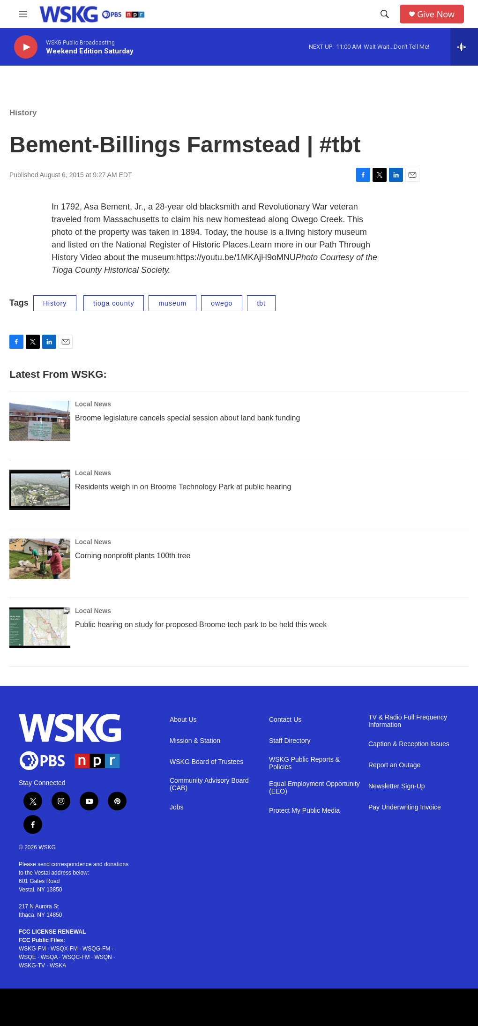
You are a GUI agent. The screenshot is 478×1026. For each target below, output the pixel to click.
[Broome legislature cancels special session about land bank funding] (39, 421)
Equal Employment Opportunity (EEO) (314, 787)
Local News (93, 404)
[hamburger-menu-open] (23, 14)
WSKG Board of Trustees (206, 761)
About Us (183, 719)
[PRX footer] (115, 1007)
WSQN (103, 957)
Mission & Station (195, 740)
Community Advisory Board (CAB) (209, 784)
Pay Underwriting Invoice (404, 807)
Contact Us (285, 719)
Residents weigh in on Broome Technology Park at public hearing (183, 487)
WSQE (27, 957)
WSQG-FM (96, 948)
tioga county (113, 303)
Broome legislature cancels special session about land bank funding (187, 418)
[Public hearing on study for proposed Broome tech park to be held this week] (39, 627)
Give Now (436, 14)
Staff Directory (289, 740)
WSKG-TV (32, 965)
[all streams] (464, 47)
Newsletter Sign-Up (396, 786)
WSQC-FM (76, 957)
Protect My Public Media (304, 810)
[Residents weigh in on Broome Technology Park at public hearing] (39, 490)
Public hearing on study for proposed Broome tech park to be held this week (201, 625)
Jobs (177, 807)
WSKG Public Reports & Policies (304, 763)
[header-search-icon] (385, 14)
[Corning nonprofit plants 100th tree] (39, 559)
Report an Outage (394, 765)
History (23, 112)
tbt (261, 303)
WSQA (49, 957)
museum (172, 303)
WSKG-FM (32, 948)
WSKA (58, 965)
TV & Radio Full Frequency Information (407, 721)
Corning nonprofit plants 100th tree (132, 556)
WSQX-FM (64, 948)
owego (221, 303)
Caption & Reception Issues (408, 744)
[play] (25, 47)
